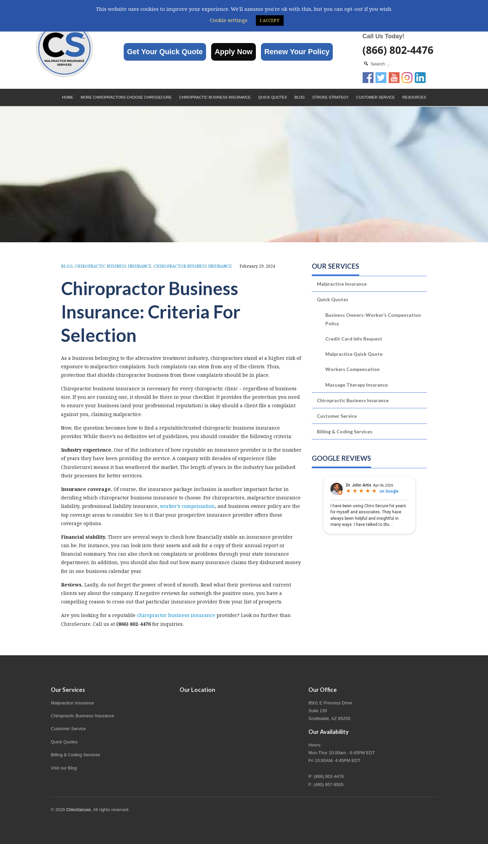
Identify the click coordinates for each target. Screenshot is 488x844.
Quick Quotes (272, 97)
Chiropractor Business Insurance (193, 266)
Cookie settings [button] (228, 20)
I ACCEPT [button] (270, 20)
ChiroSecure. (79, 809)
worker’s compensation (187, 506)
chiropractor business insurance (176, 615)
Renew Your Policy (296, 51)
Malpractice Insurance (342, 284)
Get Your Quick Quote (165, 51)
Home (67, 97)
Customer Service (375, 97)
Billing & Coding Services (344, 431)
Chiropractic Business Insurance (215, 97)
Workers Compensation (352, 369)
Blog (299, 97)
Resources (414, 97)
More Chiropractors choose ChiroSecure (126, 97)
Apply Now (233, 51)
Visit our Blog (64, 767)
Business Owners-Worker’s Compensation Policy (373, 319)
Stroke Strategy (330, 97)
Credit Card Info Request (353, 339)
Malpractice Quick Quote (354, 354)
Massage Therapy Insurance (356, 385)
